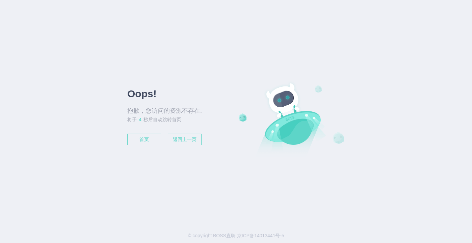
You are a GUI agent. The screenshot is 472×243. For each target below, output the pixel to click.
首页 (144, 139)
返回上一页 (184, 139)
